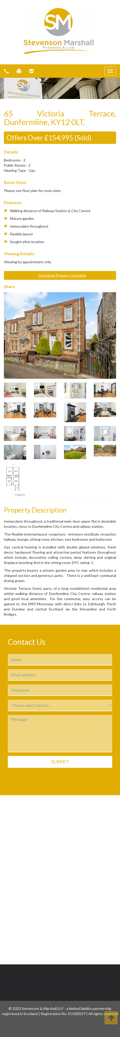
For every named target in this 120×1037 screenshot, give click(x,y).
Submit (60, 761)
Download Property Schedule (60, 275)
